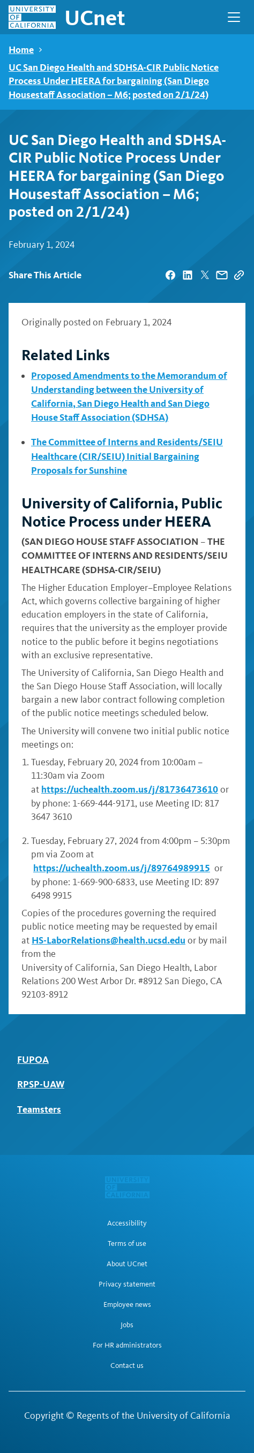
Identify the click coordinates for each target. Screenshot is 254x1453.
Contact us (127, 1366)
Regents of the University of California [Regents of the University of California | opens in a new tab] (153, 1415)
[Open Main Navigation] (233, 17)
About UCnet (127, 1264)
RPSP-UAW (40, 1084)
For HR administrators (127, 1345)
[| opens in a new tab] (170, 275)
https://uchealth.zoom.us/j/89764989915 (121, 868)
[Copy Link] (239, 275)
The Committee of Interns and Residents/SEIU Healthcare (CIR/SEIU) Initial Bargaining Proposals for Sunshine (127, 456)
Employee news (127, 1305)
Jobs (127, 1325)
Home (21, 49)
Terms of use (127, 1243)
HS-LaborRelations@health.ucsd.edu (108, 940)
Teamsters (39, 1109)
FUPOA (33, 1059)
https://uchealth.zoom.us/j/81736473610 (129, 789)
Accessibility (127, 1223)
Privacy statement (127, 1284)
